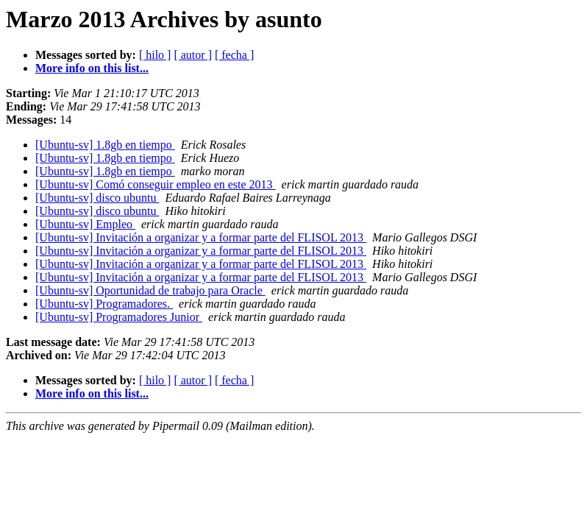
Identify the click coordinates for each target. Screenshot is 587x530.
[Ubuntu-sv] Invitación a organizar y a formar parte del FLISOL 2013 (200, 237)
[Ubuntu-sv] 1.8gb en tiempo (105, 144)
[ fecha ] (234, 55)
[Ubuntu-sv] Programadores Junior (118, 317)
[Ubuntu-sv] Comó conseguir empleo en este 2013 (155, 184)
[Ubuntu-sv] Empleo (85, 224)
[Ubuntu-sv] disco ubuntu (97, 197)
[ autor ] (193, 55)
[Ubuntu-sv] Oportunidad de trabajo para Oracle (150, 290)
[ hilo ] (155, 55)
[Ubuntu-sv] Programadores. (104, 303)
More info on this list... (92, 68)
